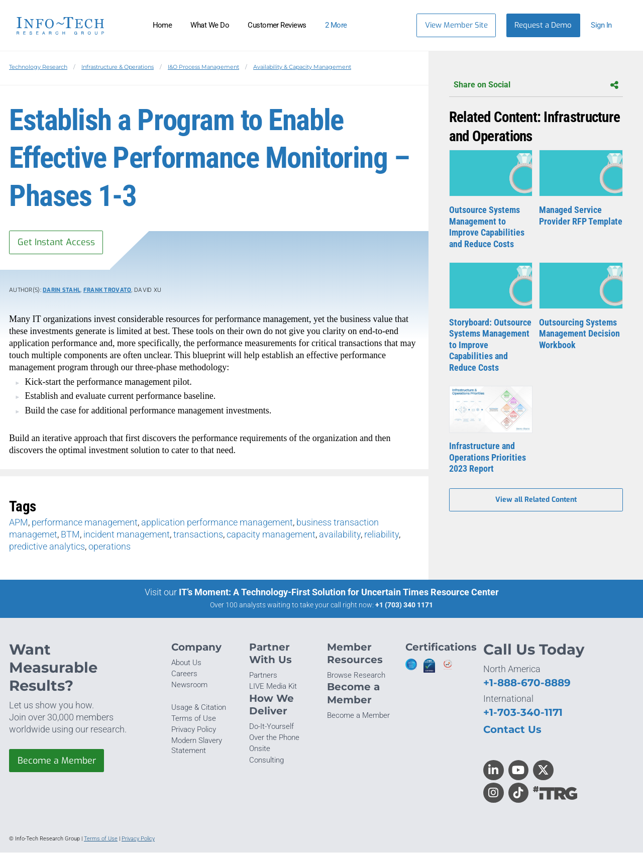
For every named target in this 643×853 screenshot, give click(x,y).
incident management (126, 534)
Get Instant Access (57, 242)
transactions (198, 534)
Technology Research (38, 66)
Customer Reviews (277, 25)
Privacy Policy (193, 729)
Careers (184, 674)
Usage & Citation (198, 707)
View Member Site (456, 25)
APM (18, 522)
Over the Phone (274, 737)
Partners (263, 675)
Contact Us (512, 729)
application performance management (217, 522)
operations (109, 546)
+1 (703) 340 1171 (404, 605)
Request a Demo (543, 25)
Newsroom (189, 685)
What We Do (209, 25)
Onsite (259, 749)
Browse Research (356, 675)
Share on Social (536, 85)
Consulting (266, 760)
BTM (70, 534)
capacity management (271, 534)
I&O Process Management (203, 66)
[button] (606, 25)
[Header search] (393, 25)
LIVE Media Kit (273, 686)
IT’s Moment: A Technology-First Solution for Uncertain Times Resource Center (339, 592)
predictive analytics (47, 546)
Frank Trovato (107, 290)
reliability (381, 534)
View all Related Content (536, 500)
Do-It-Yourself (271, 726)
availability (340, 534)
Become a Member (57, 761)
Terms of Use (193, 718)
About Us (186, 663)
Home (162, 25)
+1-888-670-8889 (527, 682)
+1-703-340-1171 (523, 712)
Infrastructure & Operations (117, 66)
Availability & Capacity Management (302, 66)
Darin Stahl (61, 290)
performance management (85, 522)
